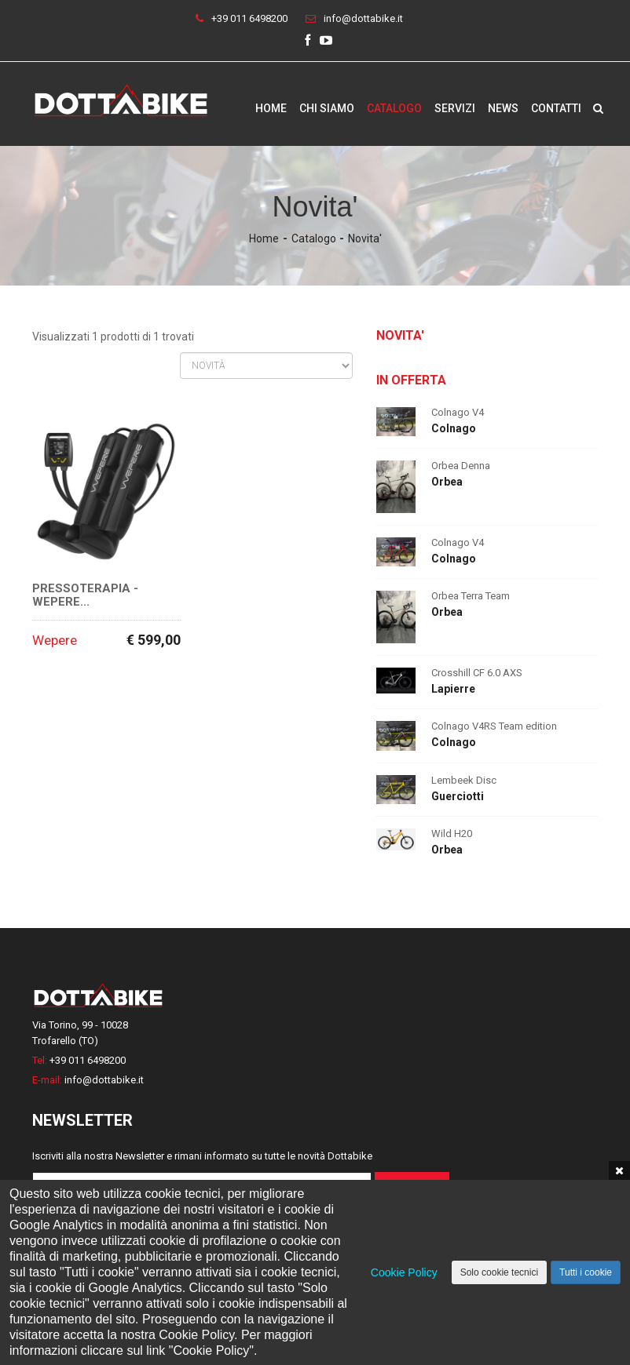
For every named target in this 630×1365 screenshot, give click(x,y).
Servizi (454, 108)
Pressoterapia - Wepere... (85, 595)
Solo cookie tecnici (499, 1272)
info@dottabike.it (363, 18)
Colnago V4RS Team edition (494, 726)
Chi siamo (326, 108)
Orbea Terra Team (470, 596)
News (503, 108)
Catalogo (394, 108)
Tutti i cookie (585, 1272)
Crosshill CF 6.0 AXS (476, 673)
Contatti (556, 108)
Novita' (365, 238)
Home (271, 108)
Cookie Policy (404, 1272)
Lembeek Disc (463, 780)
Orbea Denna (460, 465)
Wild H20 (451, 833)
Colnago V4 (457, 412)
